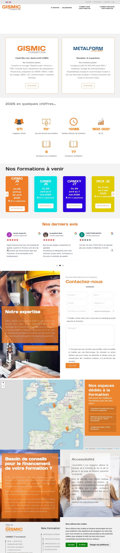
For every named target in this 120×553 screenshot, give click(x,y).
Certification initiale (53, 517)
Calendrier (67, 8)
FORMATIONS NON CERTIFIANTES (107, 7)
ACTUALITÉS (97, 2)
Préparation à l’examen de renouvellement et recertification (54, 524)
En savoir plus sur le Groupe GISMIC (40, 325)
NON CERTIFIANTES (49, 541)
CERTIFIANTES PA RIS (50, 536)
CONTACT (107, 2)
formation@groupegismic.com (19, 530)
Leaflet (86, 426)
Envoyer (72, 343)
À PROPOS (55, 8)
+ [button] (3, 360)
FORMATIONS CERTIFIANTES (84, 7)
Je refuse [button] (82, 545)
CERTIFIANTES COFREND (51, 512)
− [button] (3, 364)
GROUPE (88, 2)
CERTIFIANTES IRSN (49, 532)
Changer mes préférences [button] (99, 545)
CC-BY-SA (116, 426)
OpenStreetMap (101, 426)
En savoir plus (31, 63)
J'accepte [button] (71, 545)
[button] (113, 171)
